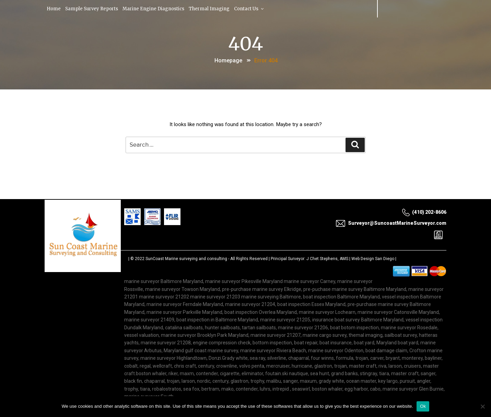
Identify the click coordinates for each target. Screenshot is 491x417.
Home (54, 8)
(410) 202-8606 (424, 212)
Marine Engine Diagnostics (156, 8)
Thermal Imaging (211, 8)
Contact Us (252, 8)
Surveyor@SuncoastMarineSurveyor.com (391, 223)
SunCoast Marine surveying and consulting (186, 259)
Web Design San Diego (372, 259)
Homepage (228, 59)
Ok (423, 406)
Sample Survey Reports (93, 8)
